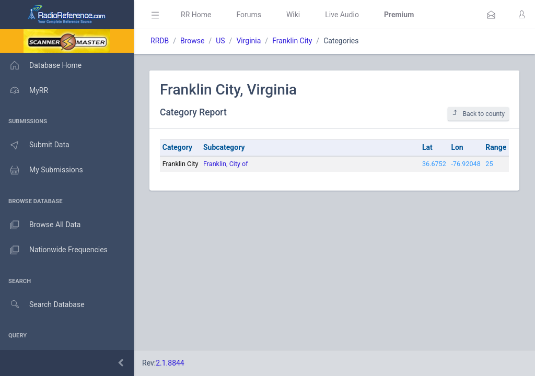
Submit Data (34, 145)
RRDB (159, 41)
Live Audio (342, 14)
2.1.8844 (170, 363)
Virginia (248, 41)
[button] (491, 14)
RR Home (196, 14)
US (220, 41)
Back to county (478, 114)
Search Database (42, 304)
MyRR (24, 90)
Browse (192, 41)
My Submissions (41, 170)
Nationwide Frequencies (54, 250)
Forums (248, 14)
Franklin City (292, 41)
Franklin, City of (225, 164)
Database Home (41, 65)
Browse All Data (40, 225)
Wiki (293, 14)
